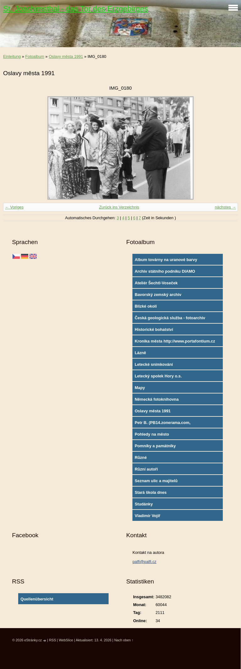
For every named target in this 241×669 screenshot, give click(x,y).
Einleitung (12, 56)
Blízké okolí (146, 306)
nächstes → (225, 207)
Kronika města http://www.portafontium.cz (175, 341)
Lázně (140, 352)
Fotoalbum (34, 56)
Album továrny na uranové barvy (166, 259)
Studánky (144, 504)
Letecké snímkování (154, 364)
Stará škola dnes (151, 492)
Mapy (140, 387)
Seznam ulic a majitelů (156, 480)
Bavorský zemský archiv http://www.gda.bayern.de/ (160, 296)
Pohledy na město (152, 434)
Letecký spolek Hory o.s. (158, 376)
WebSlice (66, 640)
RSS (52, 640)
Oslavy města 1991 (66, 56)
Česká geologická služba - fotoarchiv (170, 317)
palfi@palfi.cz (144, 561)
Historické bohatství (154, 329)
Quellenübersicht (36, 599)
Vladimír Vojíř (147, 515)
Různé (141, 457)
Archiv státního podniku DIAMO (165, 271)
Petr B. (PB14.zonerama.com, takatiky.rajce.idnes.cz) (162, 424)
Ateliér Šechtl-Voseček (156, 283)
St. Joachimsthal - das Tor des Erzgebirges (75, 8)
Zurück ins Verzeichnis (119, 207)
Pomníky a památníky (155, 445)
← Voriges (14, 207)
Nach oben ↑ (123, 640)
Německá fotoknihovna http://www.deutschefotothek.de (165, 400)
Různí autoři (146, 469)
